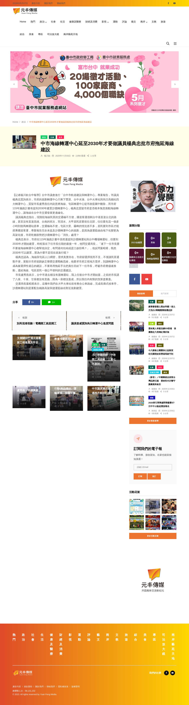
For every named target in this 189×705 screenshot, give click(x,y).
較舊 (111, 317)
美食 (31, 34)
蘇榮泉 (154, 315)
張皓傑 (24, 346)
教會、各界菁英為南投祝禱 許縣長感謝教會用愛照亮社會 (66, 335)
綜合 (22, 34)
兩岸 (142, 21)
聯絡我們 (61, 3)
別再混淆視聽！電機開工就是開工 (37, 323)
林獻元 (98, 367)
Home (23, 21)
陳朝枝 (61, 343)
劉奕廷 (154, 411)
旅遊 (163, 21)
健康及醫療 (75, 21)
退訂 (154, 476)
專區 (40, 34)
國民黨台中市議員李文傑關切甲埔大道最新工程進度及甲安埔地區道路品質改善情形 (29, 342)
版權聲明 (75, 686)
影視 (104, 21)
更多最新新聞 (153, 421)
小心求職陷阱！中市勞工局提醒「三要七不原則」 (104, 359)
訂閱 (140, 476)
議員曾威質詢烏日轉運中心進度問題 (92, 323)
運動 (115, 21)
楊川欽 (47, 156)
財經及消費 (91, 21)
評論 (124, 21)
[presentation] (14, 84)
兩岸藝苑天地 (70, 34)
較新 (22, 317)
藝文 (133, 21)
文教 (154, 21)
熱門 (33, 21)
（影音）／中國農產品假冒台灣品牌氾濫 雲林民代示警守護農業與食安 (161, 381)
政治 (42, 21)
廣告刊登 (36, 3)
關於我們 (48, 3)
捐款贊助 (28, 686)
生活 (62, 21)
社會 (53, 21)
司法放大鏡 (53, 34)
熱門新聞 (164, 294)
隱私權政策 (63, 686)
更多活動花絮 (153, 536)
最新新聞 (141, 294)
